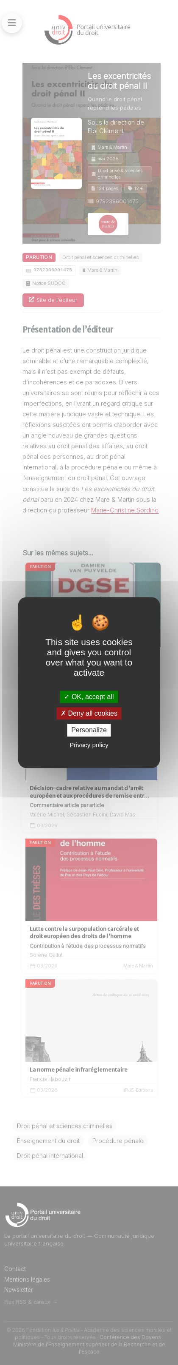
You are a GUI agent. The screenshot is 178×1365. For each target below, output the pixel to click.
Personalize (89, 730)
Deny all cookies (89, 713)
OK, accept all (89, 696)
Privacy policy (89, 744)
